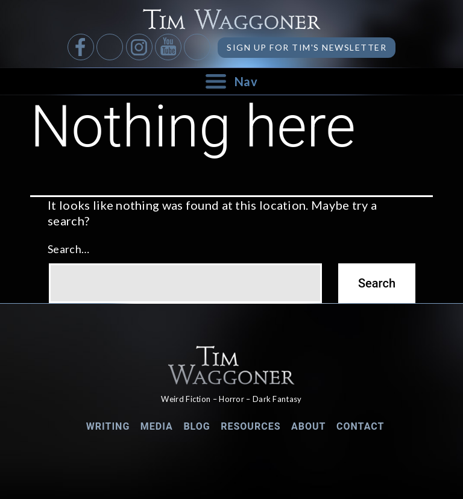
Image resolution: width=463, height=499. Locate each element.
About (308, 426)
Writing (108, 426)
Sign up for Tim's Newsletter (306, 47)
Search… (68, 249)
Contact (360, 426)
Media (156, 426)
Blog (196, 426)
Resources (250, 426)
